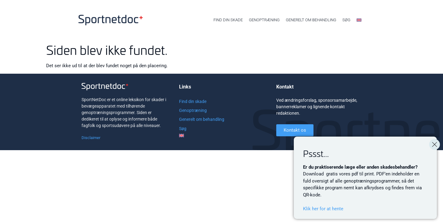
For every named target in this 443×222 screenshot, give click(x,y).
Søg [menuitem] (346, 20)
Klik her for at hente (323, 209)
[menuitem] (359, 20)
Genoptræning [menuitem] (264, 20)
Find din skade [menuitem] (228, 20)
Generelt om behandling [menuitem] (311, 20)
